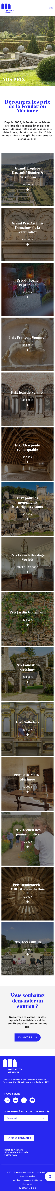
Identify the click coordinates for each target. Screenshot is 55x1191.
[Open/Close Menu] (51, 8)
